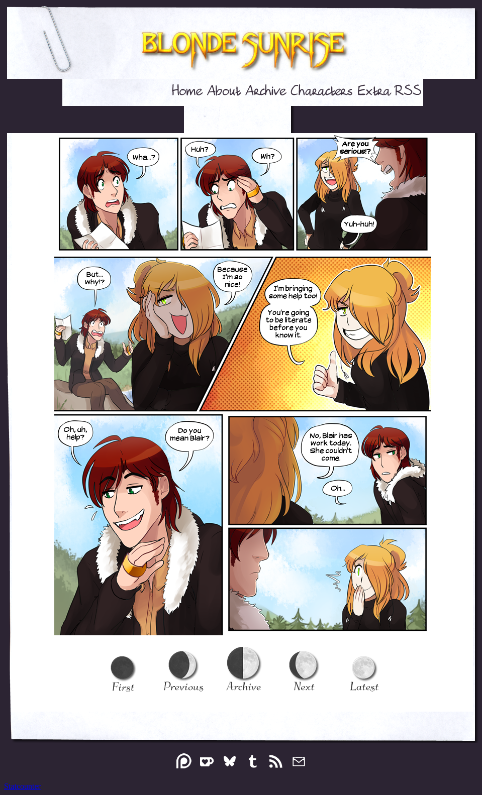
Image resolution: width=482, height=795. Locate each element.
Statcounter (22, 786)
